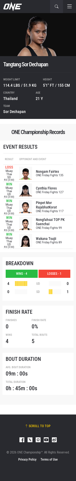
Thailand (10, 98)
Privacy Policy (27, 459)
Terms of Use (49, 459)
